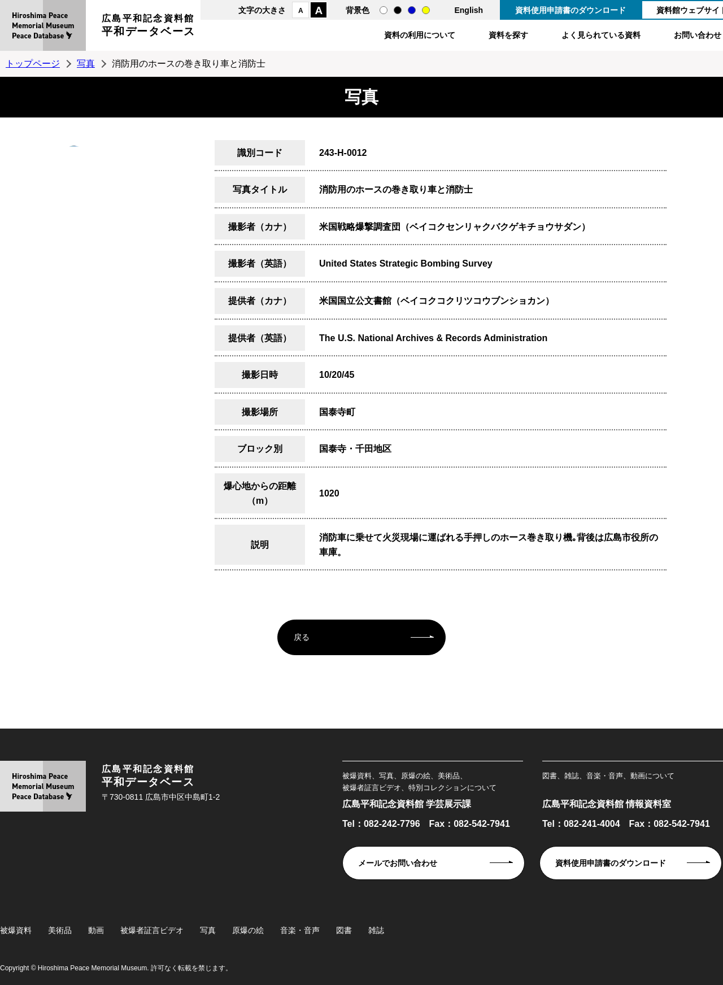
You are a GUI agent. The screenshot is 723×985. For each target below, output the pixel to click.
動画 (96, 930)
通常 (383, 10)
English (468, 10)
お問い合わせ (697, 35)
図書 (344, 930)
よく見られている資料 (601, 35)
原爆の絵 (248, 930)
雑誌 (376, 930)
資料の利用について (419, 35)
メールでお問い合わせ (397, 863)
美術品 (60, 930)
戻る (302, 637)
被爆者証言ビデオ (152, 930)
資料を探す (508, 35)
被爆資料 (16, 930)
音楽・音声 (300, 930)
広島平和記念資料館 (148, 27)
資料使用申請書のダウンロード (570, 10)
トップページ (33, 63)
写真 (86, 63)
